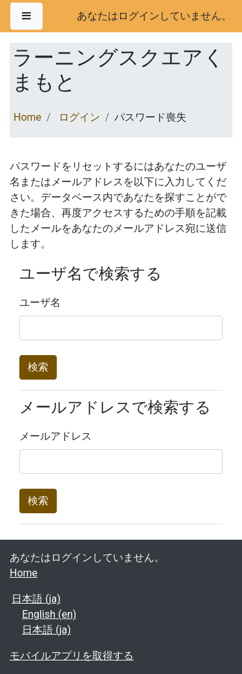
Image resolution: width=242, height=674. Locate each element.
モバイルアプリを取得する (72, 655)
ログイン (79, 117)
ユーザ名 (40, 302)
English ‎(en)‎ (49, 614)
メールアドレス (55, 436)
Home (27, 117)
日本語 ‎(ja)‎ (36, 599)
